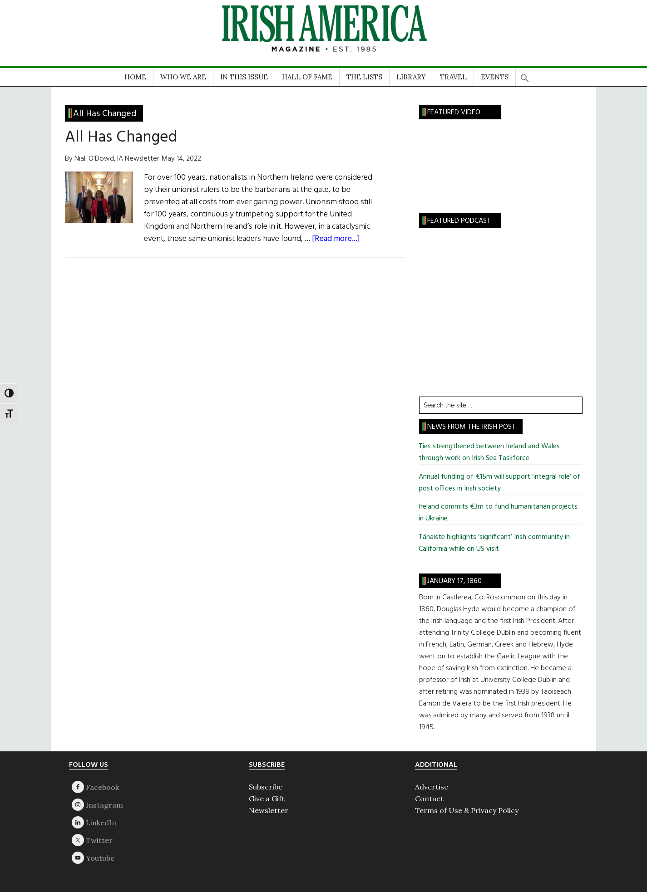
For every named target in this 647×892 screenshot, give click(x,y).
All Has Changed (121, 137)
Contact (429, 798)
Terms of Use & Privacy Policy (467, 810)
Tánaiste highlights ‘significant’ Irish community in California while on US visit (494, 543)
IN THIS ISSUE (244, 77)
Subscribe (265, 786)
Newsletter (268, 810)
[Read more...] (336, 238)
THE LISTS (364, 77)
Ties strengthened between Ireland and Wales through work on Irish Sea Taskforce (489, 452)
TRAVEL (453, 77)
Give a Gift (267, 798)
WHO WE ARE (183, 77)
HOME (135, 77)
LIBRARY (411, 77)
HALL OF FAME (307, 77)
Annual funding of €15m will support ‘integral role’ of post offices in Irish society (499, 483)
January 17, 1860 (454, 581)
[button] (524, 75)
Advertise (431, 786)
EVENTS (495, 77)
